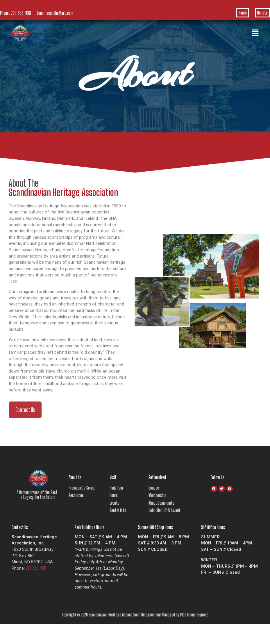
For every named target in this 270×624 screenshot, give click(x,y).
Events (114, 503)
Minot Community (161, 503)
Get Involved (157, 477)
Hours (243, 12)
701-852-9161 (21, 13)
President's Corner (82, 487)
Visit (113, 477)
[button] (255, 33)
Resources (76, 495)
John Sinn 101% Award (164, 510)
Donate (262, 12)
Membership (157, 495)
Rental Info (118, 510)
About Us (75, 477)
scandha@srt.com (60, 13)
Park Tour (116, 487)
